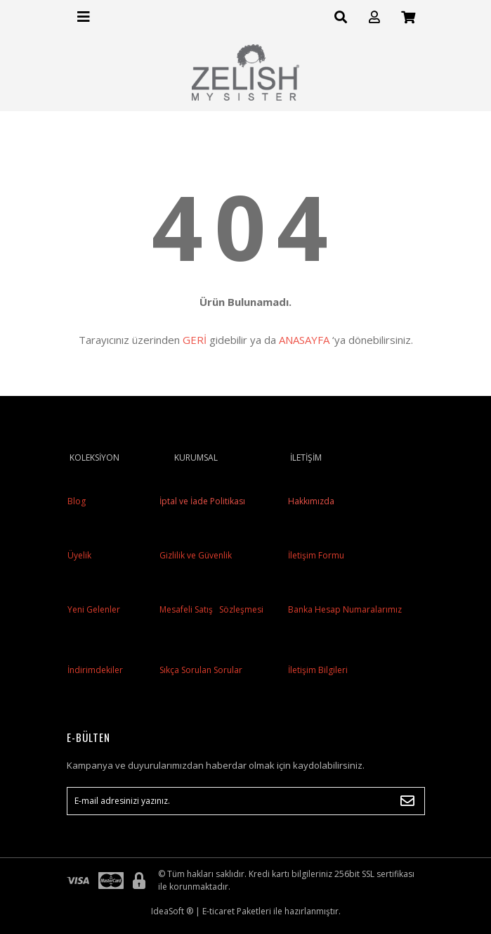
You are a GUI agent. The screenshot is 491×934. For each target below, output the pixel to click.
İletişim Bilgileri (318, 670)
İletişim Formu (316, 555)
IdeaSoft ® (172, 911)
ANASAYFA (304, 340)
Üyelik (79, 555)
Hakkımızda (311, 501)
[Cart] (408, 17)
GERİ (195, 340)
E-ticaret (218, 911)
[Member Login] (374, 17)
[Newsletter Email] (246, 801)
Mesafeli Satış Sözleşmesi (210, 609)
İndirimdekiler (95, 670)
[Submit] (407, 801)
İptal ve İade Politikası (201, 501)
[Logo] (246, 72)
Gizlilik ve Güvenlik (194, 555)
